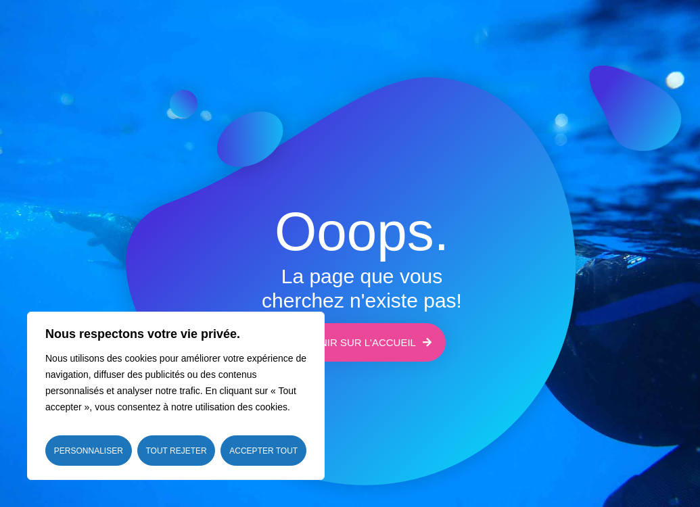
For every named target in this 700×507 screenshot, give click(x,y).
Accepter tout (263, 451)
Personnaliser (88, 451)
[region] (176, 396)
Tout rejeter (175, 451)
